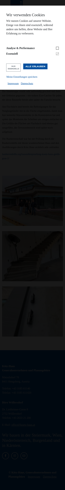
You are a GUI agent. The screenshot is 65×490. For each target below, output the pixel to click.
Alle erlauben (35, 66)
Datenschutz (27, 83)
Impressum (13, 83)
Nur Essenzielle (13, 67)
